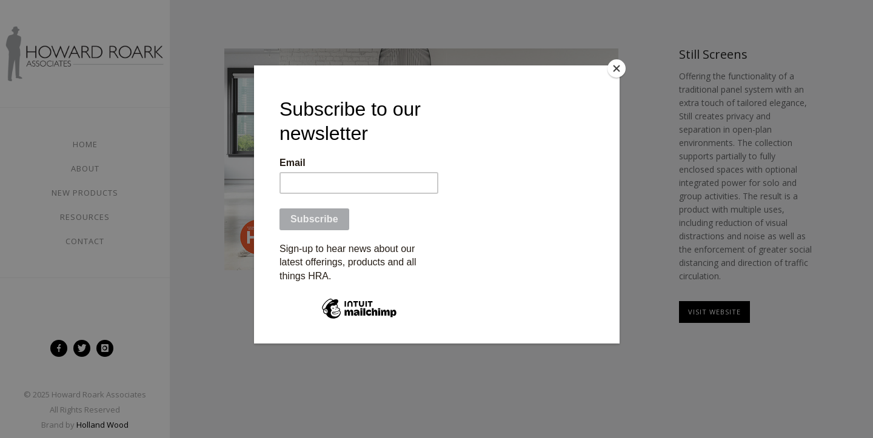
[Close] (616, 68)
